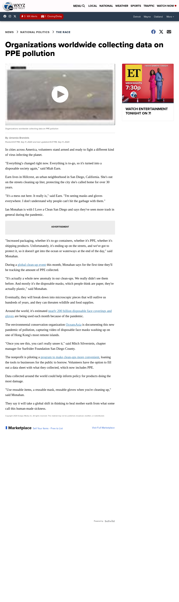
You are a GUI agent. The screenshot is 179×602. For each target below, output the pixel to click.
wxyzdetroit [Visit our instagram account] (11, 16)
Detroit (137, 17)
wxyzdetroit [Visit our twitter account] (15, 16)
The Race (63, 32)
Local (92, 6)
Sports (136, 6)
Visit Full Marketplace (103, 428)
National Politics (35, 32)
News (9, 32)
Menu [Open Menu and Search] (79, 6)
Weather (121, 6)
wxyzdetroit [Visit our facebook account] (5, 16)
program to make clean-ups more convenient (70, 357)
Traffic (149, 6)
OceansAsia (73, 324)
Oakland (158, 17)
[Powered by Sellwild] (110, 521)
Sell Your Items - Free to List (48, 428)
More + (170, 17)
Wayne (147, 17)
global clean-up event (32, 264)
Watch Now (166, 6)
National (106, 6)
